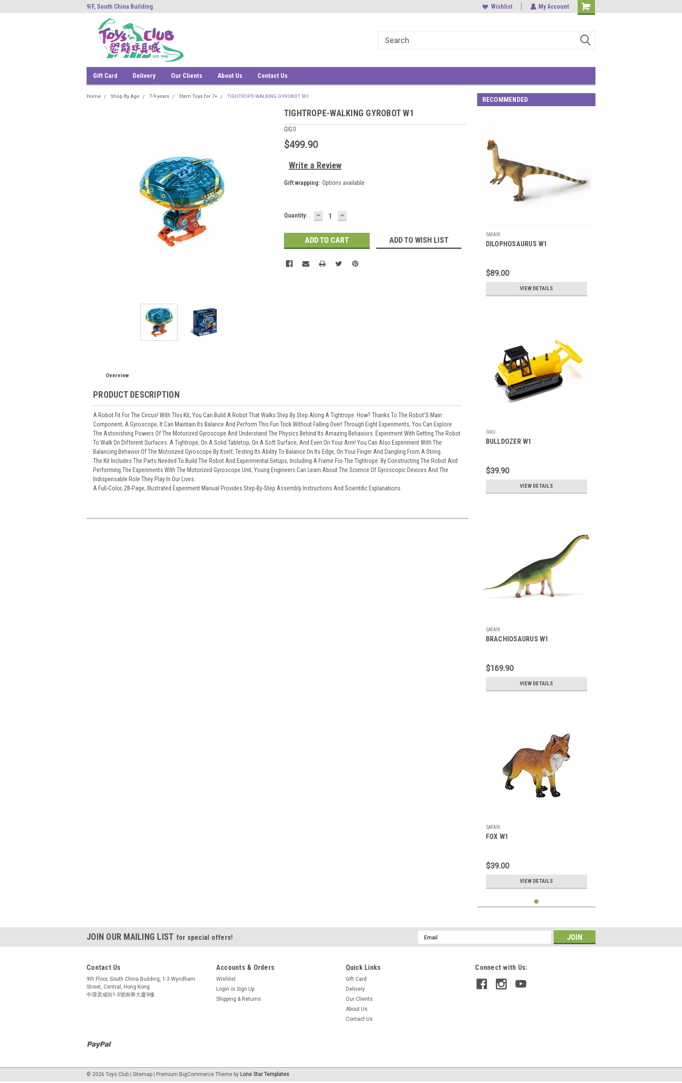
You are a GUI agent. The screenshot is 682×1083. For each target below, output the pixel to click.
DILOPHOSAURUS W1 (517, 244)
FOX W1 (497, 836)
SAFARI (493, 234)
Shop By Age (125, 96)
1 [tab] (536, 901)
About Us (229, 76)
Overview (117, 375)
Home (94, 96)
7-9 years (159, 96)
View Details (536, 288)
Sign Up (245, 989)
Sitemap (142, 1074)
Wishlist (497, 6)
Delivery (144, 76)
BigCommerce (196, 1074)
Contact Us (272, 76)
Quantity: (296, 215)
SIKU (491, 432)
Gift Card (105, 76)
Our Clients (186, 76)
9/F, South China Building (120, 6)
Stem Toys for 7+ (198, 96)
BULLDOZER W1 (509, 441)
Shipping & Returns (238, 999)
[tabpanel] (536, 207)
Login (222, 989)
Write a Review (315, 165)
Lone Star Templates (264, 1074)
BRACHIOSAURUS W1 (517, 639)
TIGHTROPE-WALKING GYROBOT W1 (268, 96)
